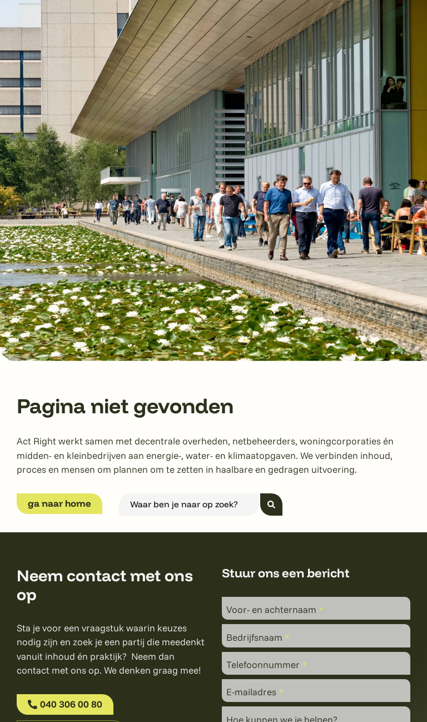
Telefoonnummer (266, 664)
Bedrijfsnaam (258, 637)
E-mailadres (255, 692)
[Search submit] (271, 504)
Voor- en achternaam (275, 609)
